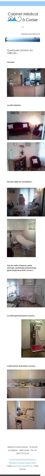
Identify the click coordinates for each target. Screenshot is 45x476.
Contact (33, 463)
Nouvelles (21, 463)
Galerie (28, 463)
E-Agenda (18, 460)
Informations (13, 463)
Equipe (24, 460)
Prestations (31, 460)
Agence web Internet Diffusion (22, 466)
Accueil (11, 460)
